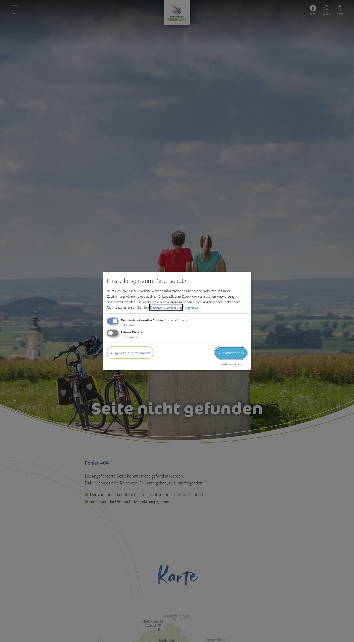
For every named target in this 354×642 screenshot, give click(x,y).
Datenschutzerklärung (166, 307)
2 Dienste (129, 336)
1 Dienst (128, 324)
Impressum (192, 307)
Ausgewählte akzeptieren (130, 352)
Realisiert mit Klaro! (233, 364)
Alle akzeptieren (231, 352)
